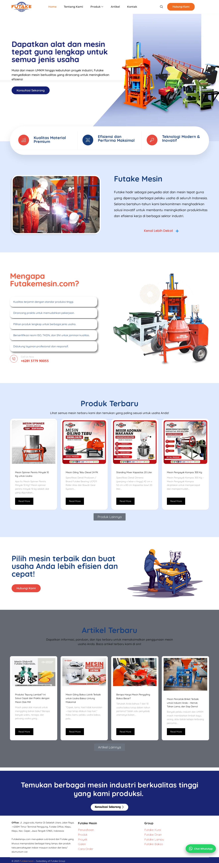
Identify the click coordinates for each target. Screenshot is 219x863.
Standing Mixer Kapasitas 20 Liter (134, 473)
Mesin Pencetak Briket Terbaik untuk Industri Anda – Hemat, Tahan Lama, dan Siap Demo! (183, 704)
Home (54, 6)
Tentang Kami (74, 6)
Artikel (114, 6)
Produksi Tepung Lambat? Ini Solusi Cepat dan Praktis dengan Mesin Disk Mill (32, 700)
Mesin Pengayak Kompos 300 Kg (184, 473)
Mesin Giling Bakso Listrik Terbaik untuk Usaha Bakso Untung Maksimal (83, 700)
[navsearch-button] (158, 6)
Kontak (130, 6)
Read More (24, 502)
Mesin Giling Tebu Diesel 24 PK (82, 473)
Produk (96, 7)
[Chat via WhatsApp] (200, 847)
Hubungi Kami (178, 6)
